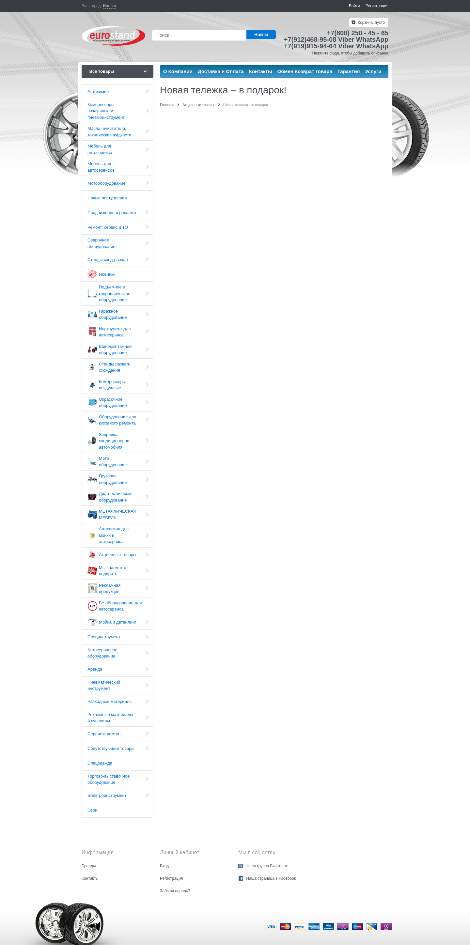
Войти (354, 6)
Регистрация (377, 6)
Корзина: (371, 22)
